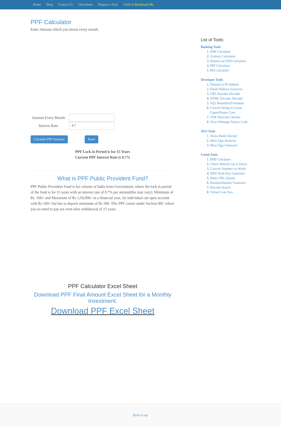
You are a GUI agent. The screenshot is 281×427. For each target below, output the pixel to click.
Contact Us (65, 4)
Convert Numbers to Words (228, 169)
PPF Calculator (220, 65)
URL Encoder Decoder (225, 94)
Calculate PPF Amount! (49, 139)
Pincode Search (220, 187)
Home (37, 4)
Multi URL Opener (222, 178)
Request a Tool (108, 4)
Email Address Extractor (226, 89)
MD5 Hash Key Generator (227, 173)
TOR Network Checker (225, 117)
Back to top (140, 415)
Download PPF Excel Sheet (102, 311)
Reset (91, 139)
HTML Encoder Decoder (226, 98)
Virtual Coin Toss (221, 192)
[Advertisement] (103, 75)
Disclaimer (85, 4)
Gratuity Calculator (222, 56)
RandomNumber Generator (228, 183)
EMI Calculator (220, 51)
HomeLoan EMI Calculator (228, 61)
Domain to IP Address (224, 84)
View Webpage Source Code (229, 122)
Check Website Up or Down (228, 164)
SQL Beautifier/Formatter (227, 103)
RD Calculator (219, 70)
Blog (49, 4)
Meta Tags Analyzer (223, 140)
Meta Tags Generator (224, 145)
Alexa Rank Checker (223, 136)
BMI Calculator (220, 159)
